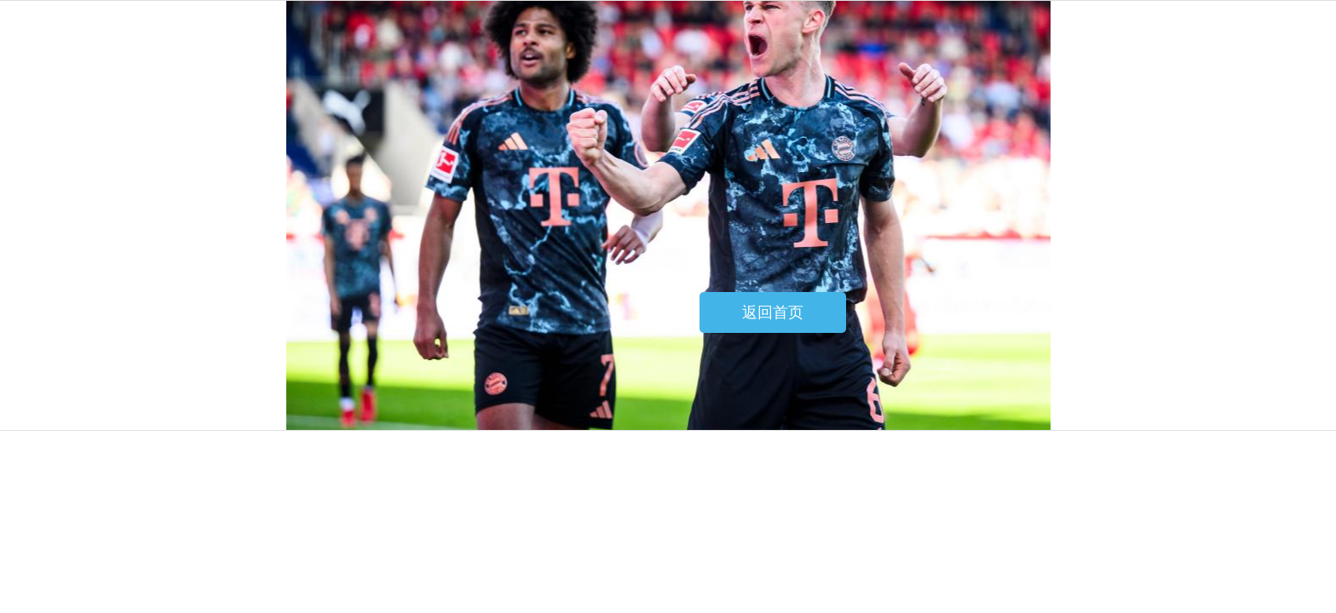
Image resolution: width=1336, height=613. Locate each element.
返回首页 (772, 312)
